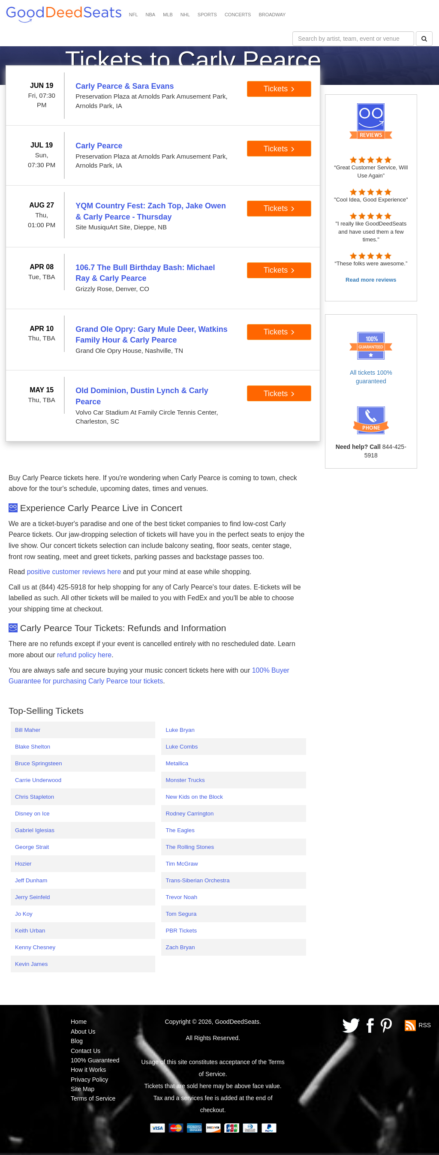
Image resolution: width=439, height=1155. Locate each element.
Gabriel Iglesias (34, 830)
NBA (151, 14)
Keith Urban (30, 930)
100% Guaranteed (95, 1060)
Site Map (82, 1089)
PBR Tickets (181, 930)
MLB (168, 14)
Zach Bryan (180, 947)
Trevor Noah (181, 897)
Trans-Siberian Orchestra (197, 880)
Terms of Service (93, 1098)
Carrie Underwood (38, 780)
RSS (424, 1025)
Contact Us (85, 1050)
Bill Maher (27, 730)
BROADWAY (272, 14)
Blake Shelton (32, 746)
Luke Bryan (179, 730)
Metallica (176, 763)
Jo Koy (24, 914)
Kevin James (31, 964)
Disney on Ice (32, 813)
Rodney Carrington (189, 813)
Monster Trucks (184, 780)
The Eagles (179, 830)
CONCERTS (238, 14)
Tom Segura (180, 914)
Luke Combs (181, 746)
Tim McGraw (181, 863)
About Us (83, 1031)
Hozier (23, 863)
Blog (77, 1041)
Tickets (279, 88)
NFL (133, 14)
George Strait (32, 847)
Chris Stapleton (34, 797)
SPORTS (207, 14)
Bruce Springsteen (38, 763)
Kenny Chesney (35, 947)
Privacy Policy (89, 1079)
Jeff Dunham (31, 880)
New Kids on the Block (194, 797)
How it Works (88, 1069)
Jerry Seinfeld (32, 897)
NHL (185, 14)
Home (79, 1021)
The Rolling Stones (189, 847)
